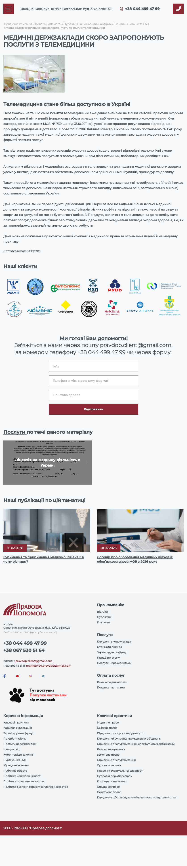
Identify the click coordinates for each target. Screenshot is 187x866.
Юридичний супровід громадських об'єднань (129, 738)
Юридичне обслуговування (116, 760)
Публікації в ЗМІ (14, 760)
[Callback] (178, 9)
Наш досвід (11, 749)
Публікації (104, 617)
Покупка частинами (111, 687)
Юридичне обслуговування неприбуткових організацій (135, 744)
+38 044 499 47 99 (142, 9)
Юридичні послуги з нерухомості (120, 733)
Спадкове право (108, 786)
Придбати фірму (108, 657)
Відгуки (102, 611)
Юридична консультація (114, 641)
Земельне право (108, 754)
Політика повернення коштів (23, 781)
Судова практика (109, 765)
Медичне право (108, 722)
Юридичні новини (16, 765)
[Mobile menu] (8, 9)
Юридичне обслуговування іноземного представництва (136, 797)
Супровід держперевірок (114, 776)
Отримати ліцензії (109, 647)
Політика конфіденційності (22, 776)
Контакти (103, 622)
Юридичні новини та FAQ (131, 24)
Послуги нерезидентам (19, 744)
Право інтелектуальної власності (120, 770)
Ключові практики (16, 722)
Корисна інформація (17, 728)
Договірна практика (111, 749)
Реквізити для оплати (112, 682)
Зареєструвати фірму (111, 652)
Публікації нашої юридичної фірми (87, 24)
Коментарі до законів (18, 754)
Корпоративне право (111, 781)
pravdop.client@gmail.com (33, 661)
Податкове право (109, 792)
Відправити (93, 409)
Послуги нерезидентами (114, 663)
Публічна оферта (15, 770)
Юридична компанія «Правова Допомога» (32, 24)
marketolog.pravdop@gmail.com (48, 665)
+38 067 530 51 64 (24, 650)
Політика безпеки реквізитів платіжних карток (35, 786)
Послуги (15, 432)
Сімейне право (107, 728)
